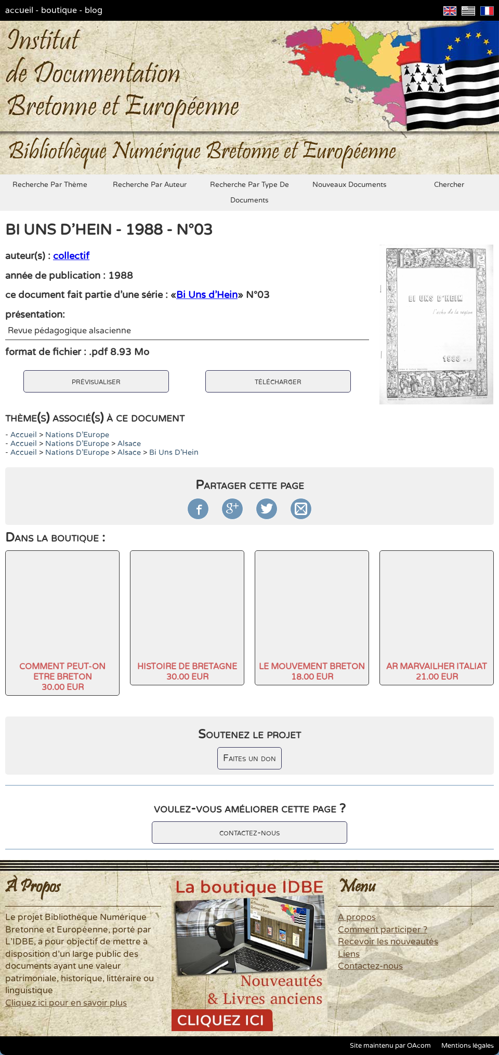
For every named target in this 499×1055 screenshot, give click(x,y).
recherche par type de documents (249, 193)
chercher (449, 185)
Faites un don (249, 758)
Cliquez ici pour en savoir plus (66, 1003)
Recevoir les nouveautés (388, 942)
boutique (59, 10)
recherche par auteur (150, 185)
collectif (71, 256)
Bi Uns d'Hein (207, 295)
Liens (349, 954)
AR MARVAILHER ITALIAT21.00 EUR (436, 671)
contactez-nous (249, 832)
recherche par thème (49, 185)
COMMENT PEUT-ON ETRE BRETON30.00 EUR (62, 677)
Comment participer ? (382, 930)
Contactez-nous (370, 966)
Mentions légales (467, 1046)
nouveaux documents (349, 185)
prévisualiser (96, 381)
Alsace (129, 443)
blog (93, 10)
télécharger (278, 381)
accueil (19, 10)
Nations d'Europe (77, 434)
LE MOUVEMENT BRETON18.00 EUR (312, 671)
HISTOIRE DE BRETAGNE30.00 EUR (187, 671)
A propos (357, 917)
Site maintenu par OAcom (390, 1046)
